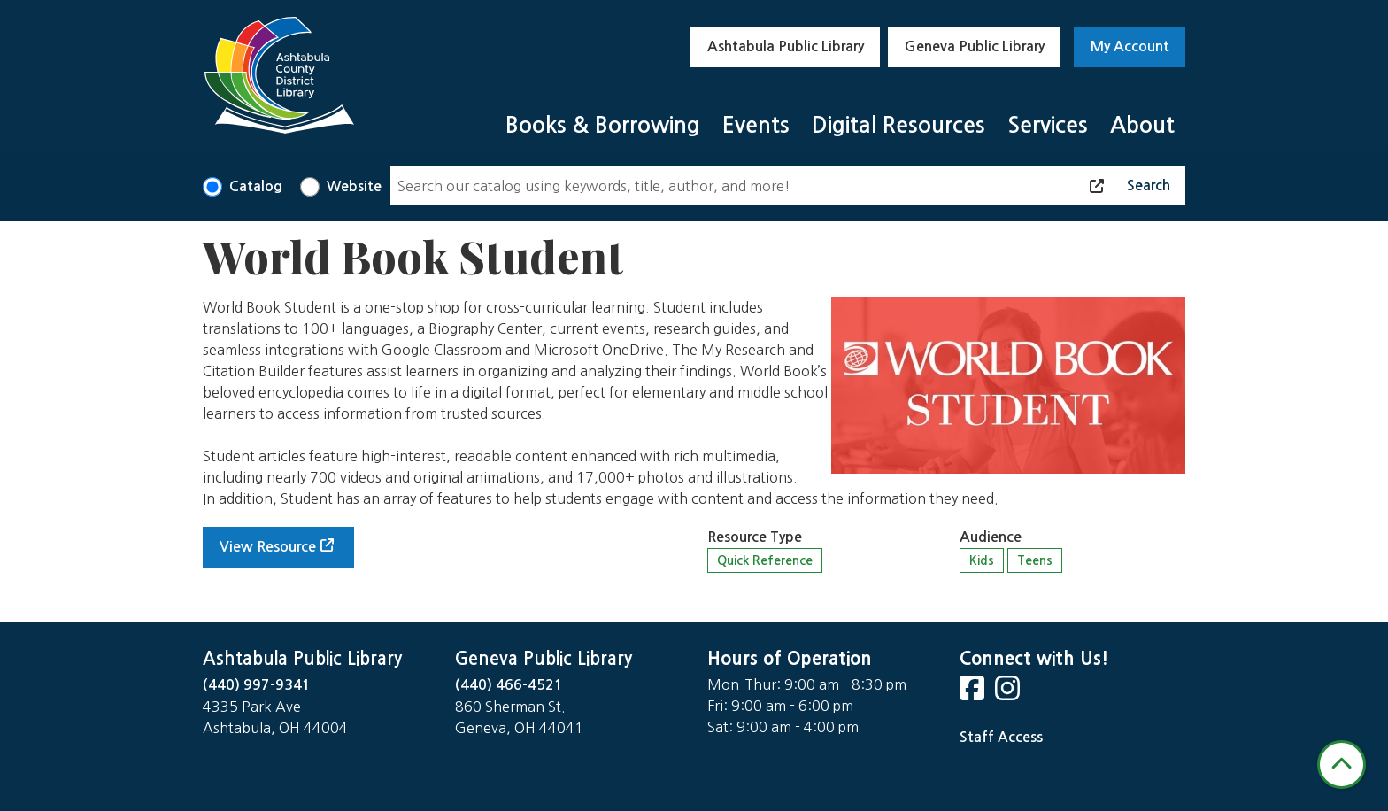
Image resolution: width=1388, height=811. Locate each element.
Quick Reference (765, 560)
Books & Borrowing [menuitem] (602, 125)
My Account (1130, 46)
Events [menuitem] (756, 125)
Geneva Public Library (975, 46)
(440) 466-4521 (509, 684)
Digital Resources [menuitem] (898, 125)
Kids (981, 560)
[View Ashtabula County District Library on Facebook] (974, 693)
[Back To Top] (1341, 764)
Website (354, 186)
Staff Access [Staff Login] (1001, 737)
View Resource (268, 546)
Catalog (255, 186)
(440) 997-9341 (257, 684)
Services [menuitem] (1047, 125)
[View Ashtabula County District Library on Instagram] (1009, 693)
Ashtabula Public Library (785, 46)
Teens (1035, 560)
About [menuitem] (1142, 125)
